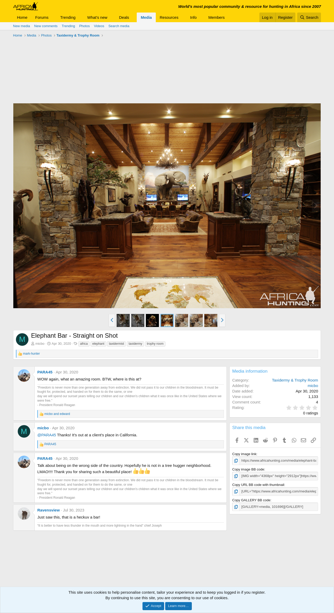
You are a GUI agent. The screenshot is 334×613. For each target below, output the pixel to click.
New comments (46, 26)
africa (84, 344)
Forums (42, 17)
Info (193, 17)
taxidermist (116, 344)
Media (146, 17)
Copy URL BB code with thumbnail (258, 484)
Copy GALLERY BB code (251, 500)
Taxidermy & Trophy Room (295, 380)
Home (22, 17)
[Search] (309, 17)
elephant (98, 344)
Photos (84, 26)
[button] (52, 17)
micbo (40, 344)
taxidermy (135, 344)
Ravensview (48, 510)
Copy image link (244, 454)
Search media (118, 26)
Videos (99, 26)
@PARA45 (46, 435)
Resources (169, 17)
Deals (124, 17)
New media (21, 26)
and (57, 414)
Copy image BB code (248, 469)
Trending (68, 17)
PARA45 (44, 372)
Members (216, 17)
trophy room (155, 344)
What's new (97, 17)
